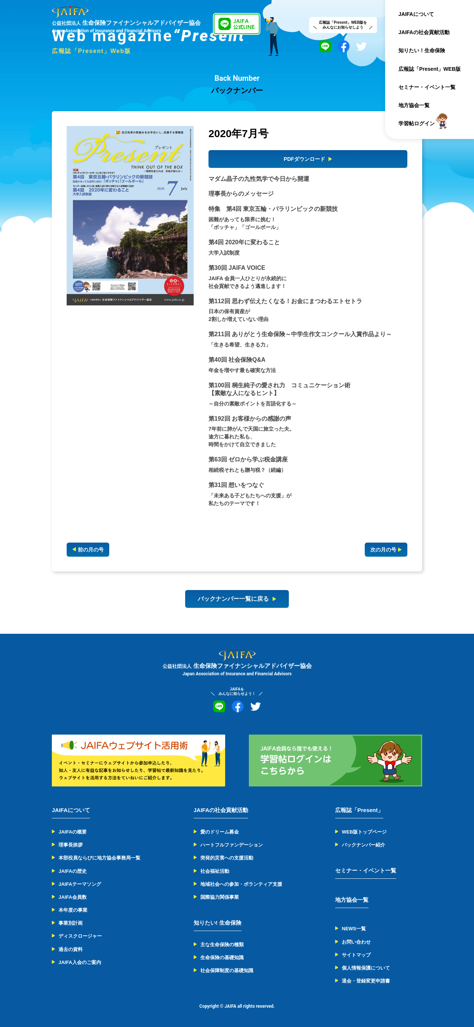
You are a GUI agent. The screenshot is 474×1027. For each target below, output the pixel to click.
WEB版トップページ (364, 832)
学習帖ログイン (416, 123)
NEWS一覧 (354, 928)
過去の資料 (71, 949)
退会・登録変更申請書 (366, 981)
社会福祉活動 (214, 871)
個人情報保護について (366, 968)
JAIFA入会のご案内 (80, 962)
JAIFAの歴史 (73, 871)
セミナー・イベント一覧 (426, 87)
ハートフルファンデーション (231, 845)
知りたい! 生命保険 (217, 923)
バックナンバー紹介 (363, 845)
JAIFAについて (416, 14)
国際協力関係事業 (219, 897)
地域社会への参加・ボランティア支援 (241, 884)
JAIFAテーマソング (80, 884)
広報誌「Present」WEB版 (429, 69)
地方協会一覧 (414, 105)
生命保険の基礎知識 (222, 957)
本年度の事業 (73, 910)
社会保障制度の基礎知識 (226, 970)
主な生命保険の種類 (222, 944)
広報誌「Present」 (359, 810)
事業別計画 (71, 923)
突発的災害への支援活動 (226, 858)
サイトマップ (356, 955)
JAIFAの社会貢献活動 (424, 32)
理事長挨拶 (71, 845)
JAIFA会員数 (73, 897)
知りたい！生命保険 (421, 50)
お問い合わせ (356, 942)
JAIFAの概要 (73, 832)
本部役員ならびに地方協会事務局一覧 (99, 858)
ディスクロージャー (80, 936)
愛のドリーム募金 (219, 832)
